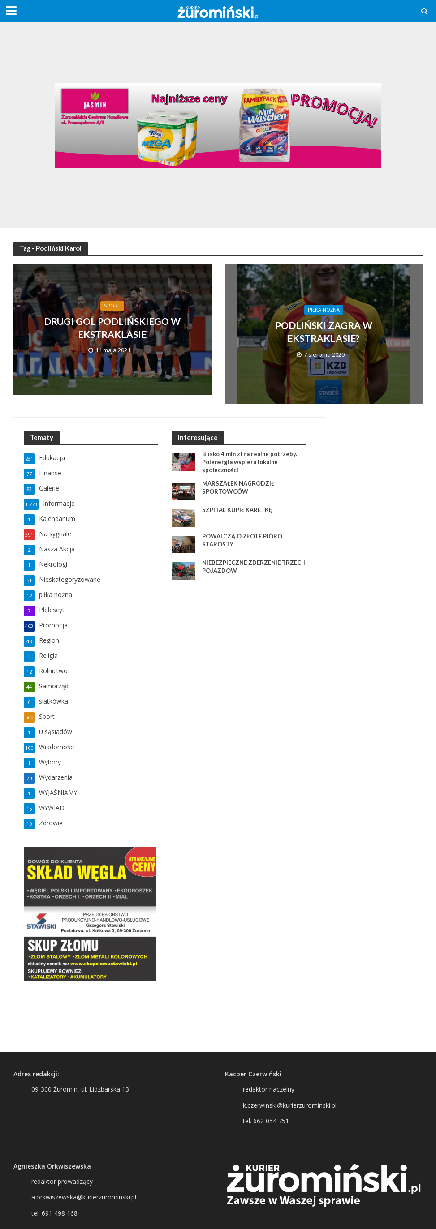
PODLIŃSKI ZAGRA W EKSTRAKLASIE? (323, 331)
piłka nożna (324, 310)
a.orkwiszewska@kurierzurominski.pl (83, 1197)
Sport (112, 305)
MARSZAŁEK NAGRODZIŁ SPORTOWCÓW (238, 487)
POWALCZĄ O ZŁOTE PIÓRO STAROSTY (242, 540)
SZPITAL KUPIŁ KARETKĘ (237, 509)
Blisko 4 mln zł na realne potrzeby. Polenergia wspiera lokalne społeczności (250, 461)
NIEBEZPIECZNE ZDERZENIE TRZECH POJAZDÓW (254, 566)
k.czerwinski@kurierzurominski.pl (290, 1105)
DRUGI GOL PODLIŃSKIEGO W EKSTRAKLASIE (112, 327)
